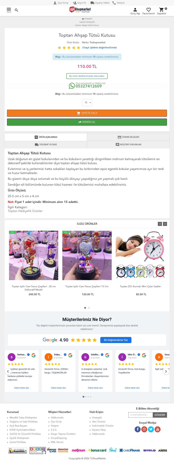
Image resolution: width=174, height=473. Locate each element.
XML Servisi (57, 442)
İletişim (118, 3)
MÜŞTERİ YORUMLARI (128, 144)
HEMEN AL (87, 122)
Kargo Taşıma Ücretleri (63, 434)
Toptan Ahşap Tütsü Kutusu (87, 25)
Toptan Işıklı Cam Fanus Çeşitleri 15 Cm (86, 286)
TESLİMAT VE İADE (46, 144)
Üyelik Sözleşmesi (19, 438)
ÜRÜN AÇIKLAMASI (45, 137)
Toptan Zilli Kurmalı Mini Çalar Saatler (140, 286)
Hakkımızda (98, 434)
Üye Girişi (60, 3)
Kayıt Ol (79, 3)
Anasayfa (87, 19)
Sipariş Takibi (100, 3)
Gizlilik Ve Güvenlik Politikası (25, 434)
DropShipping (59, 438)
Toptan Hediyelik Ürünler (25, 211)
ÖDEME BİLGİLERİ (128, 137)
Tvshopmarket (97, 42)
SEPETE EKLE (87, 113)
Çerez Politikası (18, 442)
